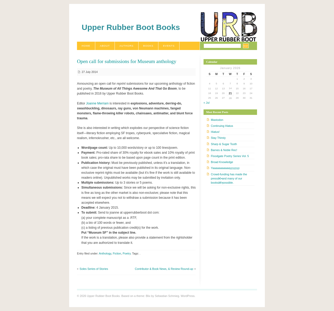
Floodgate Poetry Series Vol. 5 (230, 156)
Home (86, 45)
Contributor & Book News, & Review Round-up (164, 268)
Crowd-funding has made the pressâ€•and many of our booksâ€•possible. (229, 178)
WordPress (187, 295)
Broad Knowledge (222, 162)
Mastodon (217, 119)
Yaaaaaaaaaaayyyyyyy (225, 168)
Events (169, 45)
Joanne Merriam (97, 103)
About (105, 45)
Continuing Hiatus (222, 125)
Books (148, 45)
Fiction (117, 253)
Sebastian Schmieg (167, 295)
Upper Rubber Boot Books (131, 27)
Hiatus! (215, 131)
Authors (127, 45)
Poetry (126, 253)
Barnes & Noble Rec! (224, 150)
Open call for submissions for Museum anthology (126, 61)
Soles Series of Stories (94, 268)
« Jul (207, 102)
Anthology (105, 253)
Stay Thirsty (218, 137)
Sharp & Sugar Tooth (224, 144)
